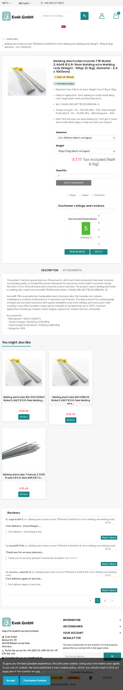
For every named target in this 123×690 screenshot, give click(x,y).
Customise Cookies (35, 680)
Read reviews (77, 251)
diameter (61, 132)
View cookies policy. (53, 671)
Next (112, 600)
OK (112, 656)
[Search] (64, 16)
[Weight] (86, 151)
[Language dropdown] (25, 3)
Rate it (99, 251)
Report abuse (109, 538)
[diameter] (86, 138)
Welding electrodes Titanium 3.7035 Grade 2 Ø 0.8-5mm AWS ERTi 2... (24, 476)
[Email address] (83, 657)
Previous (90, 600)
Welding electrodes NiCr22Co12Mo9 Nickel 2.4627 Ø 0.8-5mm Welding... (24, 399)
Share (71, 195)
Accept (11, 680)
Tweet (84, 195)
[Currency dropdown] (6, 3)
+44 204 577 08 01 (52, 3)
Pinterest (98, 195)
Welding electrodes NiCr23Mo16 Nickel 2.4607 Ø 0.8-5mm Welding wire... (70, 400)
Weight (60, 145)
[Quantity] (86, 176)
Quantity (61, 170)
